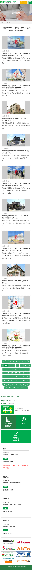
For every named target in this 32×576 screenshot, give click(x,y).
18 (8, 369)
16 (29, 365)
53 (10, 388)
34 (16, 376)
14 (21, 365)
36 (24, 376)
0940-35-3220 (8, 512)
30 (28, 373)
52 (6, 388)
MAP (5, 458)
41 (16, 380)
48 (16, 384)
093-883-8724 (8, 462)
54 (14, 388)
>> (26, 388)
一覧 (7, 22)
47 (12, 384)
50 (24, 384)
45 (4, 384)
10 (6, 365)
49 (20, 384)
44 (28, 380)
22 (24, 369)
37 (28, 376)
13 (17, 365)
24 (4, 373)
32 (8, 376)
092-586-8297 (8, 490)
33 (12, 376)
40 (12, 380)
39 (8, 380)
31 (4, 376)
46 (8, 384)
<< (4, 362)
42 (20, 380)
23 (28, 369)
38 (4, 380)
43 (24, 380)
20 (16, 369)
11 (10, 365)
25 (8, 373)
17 (4, 369)
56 (22, 388)
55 (18, 388)
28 (20, 373)
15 (25, 365)
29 (24, 373)
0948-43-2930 (8, 533)
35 (20, 376)
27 (16, 373)
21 (20, 369)
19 (12, 369)
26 (12, 373)
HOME (2, 22)
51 (28, 384)
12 (14, 365)
